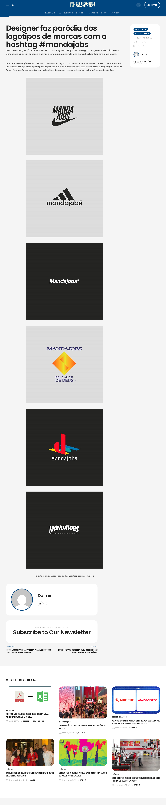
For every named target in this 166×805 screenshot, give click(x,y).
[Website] (45, 603)
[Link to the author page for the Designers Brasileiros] (33, 721)
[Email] (40, 603)
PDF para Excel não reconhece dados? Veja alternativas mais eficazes (27, 715)
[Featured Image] (30, 696)
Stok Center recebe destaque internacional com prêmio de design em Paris (136, 779)
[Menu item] (53, 13)
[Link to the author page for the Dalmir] (136, 54)
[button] (7, 4)
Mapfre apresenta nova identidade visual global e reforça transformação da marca (136, 722)
